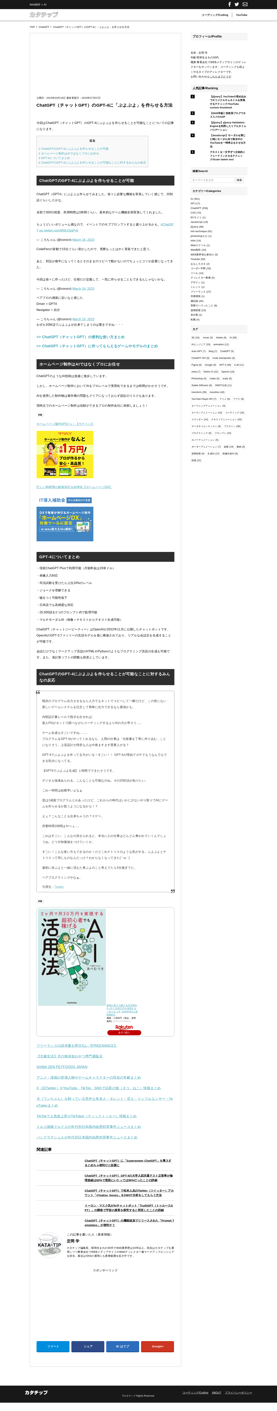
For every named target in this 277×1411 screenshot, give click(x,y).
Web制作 (196, 249)
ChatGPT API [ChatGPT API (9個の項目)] (201, 358)
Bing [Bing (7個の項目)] (213, 351)
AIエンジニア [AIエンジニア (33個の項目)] (201, 344)
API (193, 203)
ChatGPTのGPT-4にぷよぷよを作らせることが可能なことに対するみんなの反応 (92, 162)
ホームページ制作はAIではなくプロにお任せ (69, 153)
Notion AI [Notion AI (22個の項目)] (211, 371)
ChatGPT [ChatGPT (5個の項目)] (227, 351)
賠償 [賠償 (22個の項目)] (196, 460)
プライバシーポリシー (238, 1400)
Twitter (59, 895)
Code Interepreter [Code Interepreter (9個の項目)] (223, 358)
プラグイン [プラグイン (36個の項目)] (232, 426)
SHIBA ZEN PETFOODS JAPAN (62, 1075)
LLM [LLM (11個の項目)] (239, 365)
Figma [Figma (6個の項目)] (197, 365)
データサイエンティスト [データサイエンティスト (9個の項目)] (206, 426)
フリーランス (198, 291)
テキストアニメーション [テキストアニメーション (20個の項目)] (226, 419)
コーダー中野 (198, 268)
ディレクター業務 (201, 277)
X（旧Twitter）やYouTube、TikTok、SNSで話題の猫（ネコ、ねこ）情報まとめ (99, 1096)
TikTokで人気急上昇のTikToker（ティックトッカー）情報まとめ (87, 1124)
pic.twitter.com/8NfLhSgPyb (58, 230)
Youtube (195, 259)
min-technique (199, 231)
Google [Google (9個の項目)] (210, 365)
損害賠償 (196, 310)
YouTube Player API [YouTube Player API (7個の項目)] (204, 399)
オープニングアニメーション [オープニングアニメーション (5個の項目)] (209, 406)
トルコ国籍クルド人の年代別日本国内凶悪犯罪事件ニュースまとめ (89, 1135)
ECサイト (196, 217)
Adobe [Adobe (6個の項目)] (221, 337)
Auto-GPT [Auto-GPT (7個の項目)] (199, 351)
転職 (193, 319)
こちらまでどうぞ (220, 76)
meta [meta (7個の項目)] (196, 371)
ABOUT (216, 1400)
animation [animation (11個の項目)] (221, 344)
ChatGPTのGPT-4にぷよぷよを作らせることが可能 (73, 148)
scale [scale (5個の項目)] (227, 378)
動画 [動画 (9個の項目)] (241, 446)
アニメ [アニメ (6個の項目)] (224, 399)
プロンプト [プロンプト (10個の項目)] (223, 433)
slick (193, 240)
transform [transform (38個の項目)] (199, 392)
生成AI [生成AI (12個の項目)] (213, 453)
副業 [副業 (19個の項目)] (229, 446)
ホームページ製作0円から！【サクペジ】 (65, 432)
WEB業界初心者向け (202, 254)
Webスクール (198, 245)
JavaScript (197, 222)
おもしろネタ (198, 263)
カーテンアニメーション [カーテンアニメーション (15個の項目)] (207, 412)
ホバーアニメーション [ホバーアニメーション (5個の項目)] (205, 440)
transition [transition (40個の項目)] (217, 392)
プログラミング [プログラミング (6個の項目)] (202, 433)
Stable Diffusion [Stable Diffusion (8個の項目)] (202, 385)
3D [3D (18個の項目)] (196, 337)
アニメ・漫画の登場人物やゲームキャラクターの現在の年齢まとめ (89, 1086)
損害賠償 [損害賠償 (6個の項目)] (198, 453)
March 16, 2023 (83, 239)
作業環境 (196, 296)
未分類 (194, 314)
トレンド (196, 287)
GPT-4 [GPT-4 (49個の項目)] (225, 365)
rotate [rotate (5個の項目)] (214, 378)
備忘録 (194, 301)
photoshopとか (199, 236)
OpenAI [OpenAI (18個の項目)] (227, 371)
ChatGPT (196, 208)
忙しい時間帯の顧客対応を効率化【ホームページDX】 (74, 495)
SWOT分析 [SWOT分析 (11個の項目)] (223, 385)
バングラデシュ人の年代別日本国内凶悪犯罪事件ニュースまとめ (87, 1145)
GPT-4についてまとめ (54, 158)
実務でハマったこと (202, 305)
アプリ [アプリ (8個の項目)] (238, 399)
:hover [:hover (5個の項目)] (208, 337)
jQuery (194, 226)
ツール (194, 273)
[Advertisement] (105, 68)
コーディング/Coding (215, 15)
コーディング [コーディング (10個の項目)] (234, 412)
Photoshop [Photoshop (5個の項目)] (199, 378)
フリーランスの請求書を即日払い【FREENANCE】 (77, 1054)
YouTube (241, 15)
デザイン (196, 282)
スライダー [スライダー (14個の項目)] (200, 419)
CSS (193, 212)
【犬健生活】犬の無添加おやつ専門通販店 (70, 1064)
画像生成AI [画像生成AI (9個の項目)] (230, 453)
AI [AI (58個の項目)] (233, 337)
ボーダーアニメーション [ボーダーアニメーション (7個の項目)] (206, 446)
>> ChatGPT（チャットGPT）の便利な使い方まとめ (93, 336)
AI (192, 198)
